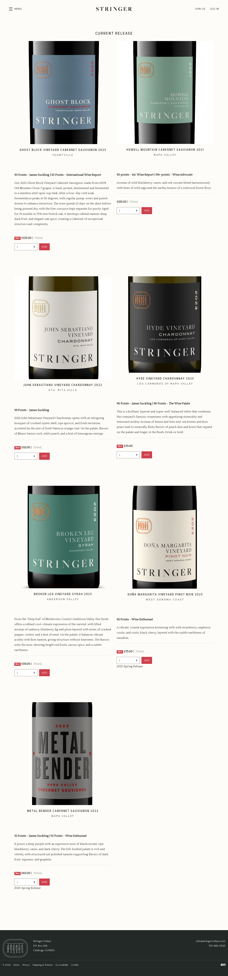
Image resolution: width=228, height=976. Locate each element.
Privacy (26, 965)
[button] (15, 9)
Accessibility (61, 965)
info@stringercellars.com (210, 941)
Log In (214, 9)
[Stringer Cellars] (15, 948)
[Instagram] (222, 965)
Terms (16, 965)
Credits (75, 965)
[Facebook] (224, 965)
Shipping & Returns (42, 965)
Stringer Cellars (114, 9)
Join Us (200, 9)
